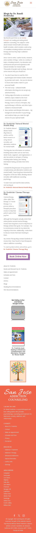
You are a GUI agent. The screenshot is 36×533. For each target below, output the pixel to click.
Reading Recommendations (12, 287)
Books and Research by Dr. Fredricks (15, 269)
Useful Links (8, 461)
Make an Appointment (10, 272)
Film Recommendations (11, 290)
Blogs (5, 284)
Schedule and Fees (9, 275)
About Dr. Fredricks (10, 266)
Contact (6, 278)
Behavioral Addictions (11, 455)
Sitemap (7, 464)
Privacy (7, 438)
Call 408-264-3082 (9, 406)
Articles (6, 281)
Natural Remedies (10, 458)
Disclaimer (8, 441)
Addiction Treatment (11, 450)
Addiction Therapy (10, 453)
